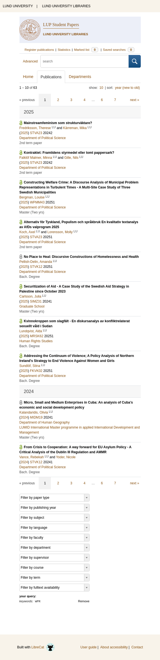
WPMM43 (37, 202)
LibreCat (43, 647)
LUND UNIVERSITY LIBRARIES (66, 6)
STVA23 (36, 133)
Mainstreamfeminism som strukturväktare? (58, 123)
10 (101, 88)
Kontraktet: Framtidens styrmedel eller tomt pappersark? (69, 153)
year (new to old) (127, 88)
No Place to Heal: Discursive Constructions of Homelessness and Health (81, 257)
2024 (24, 417)
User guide (88, 647)
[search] (84, 61)
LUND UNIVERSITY (18, 6)
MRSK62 (36, 336)
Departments (80, 76)
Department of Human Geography (44, 422)
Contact (137, 647)
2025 (24, 133)
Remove (84, 601)
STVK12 (36, 267)
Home (28, 76)
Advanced (30, 61)
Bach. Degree (29, 277)
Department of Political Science (42, 138)
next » (134, 100)
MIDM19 (36, 417)
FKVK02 (36, 371)
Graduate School (32, 306)
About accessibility (114, 647)
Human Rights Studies (36, 341)
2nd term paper (30, 143)
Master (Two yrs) (31, 212)
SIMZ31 (36, 301)
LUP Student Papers (61, 24)
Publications (51, 77)
